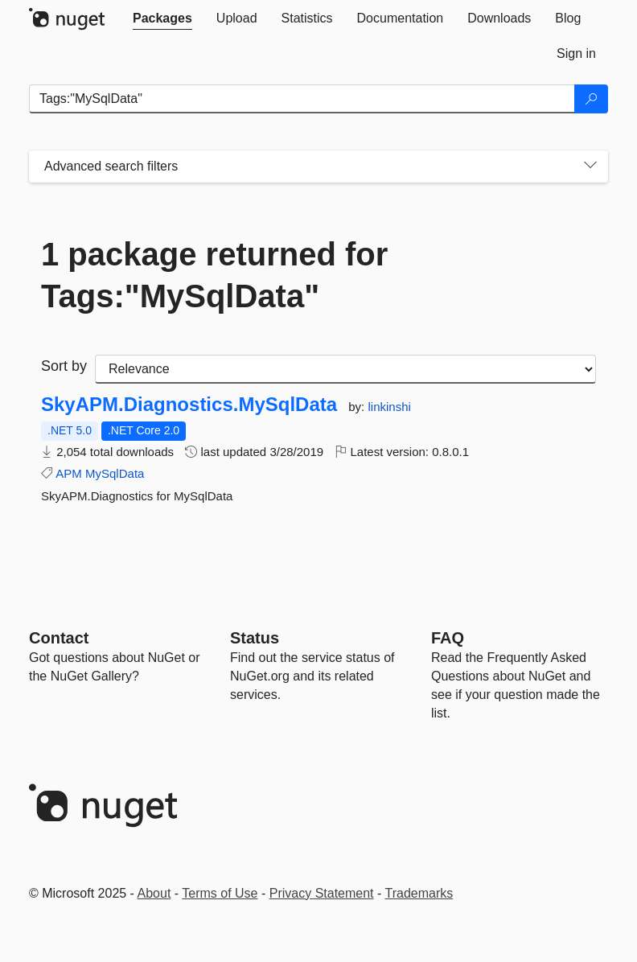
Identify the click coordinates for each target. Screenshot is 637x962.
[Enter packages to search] (302, 98)
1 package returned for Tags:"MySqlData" (214, 275)
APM (68, 473)
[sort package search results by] (345, 369)
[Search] (591, 98)
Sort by (64, 366)
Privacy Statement (321, 893)
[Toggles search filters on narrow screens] (590, 166)
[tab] (162, 18)
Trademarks (419, 893)
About (154, 893)
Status (254, 638)
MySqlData (114, 473)
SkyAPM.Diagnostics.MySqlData (189, 404)
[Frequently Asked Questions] (447, 638)
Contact (58, 638)
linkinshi (389, 406)
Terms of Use (219, 893)
